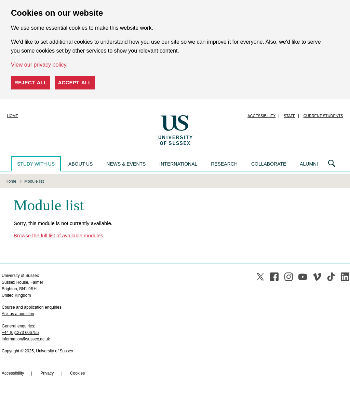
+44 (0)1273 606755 (20, 332)
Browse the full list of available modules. (59, 235)
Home (12, 116)
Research (224, 164)
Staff (289, 116)
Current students (323, 116)
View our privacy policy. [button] (39, 65)
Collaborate (268, 164)
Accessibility (261, 116)
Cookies (77, 373)
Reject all (30, 82)
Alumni (309, 164)
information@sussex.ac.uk (26, 339)
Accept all (75, 82)
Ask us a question (18, 313)
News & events (126, 164)
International (178, 164)
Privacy (47, 373)
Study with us (36, 164)
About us (80, 164)
